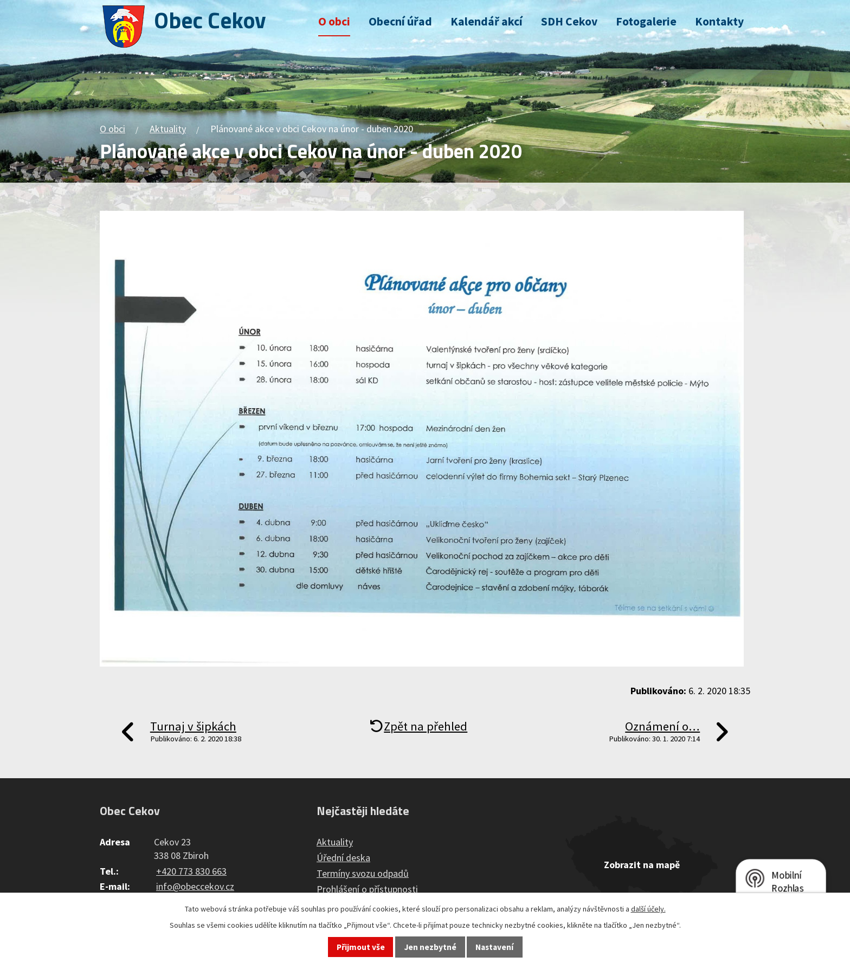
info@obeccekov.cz (195, 886)
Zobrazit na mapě (642, 864)
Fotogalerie (646, 21)
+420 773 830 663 (191, 871)
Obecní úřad (400, 21)
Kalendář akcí (486, 21)
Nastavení (494, 947)
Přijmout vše (361, 947)
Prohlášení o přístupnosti (367, 889)
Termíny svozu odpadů (363, 873)
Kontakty (719, 21)
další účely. (648, 909)
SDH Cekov (569, 21)
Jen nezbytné (430, 947)
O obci (334, 21)
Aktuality (168, 128)
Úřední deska (343, 857)
